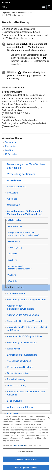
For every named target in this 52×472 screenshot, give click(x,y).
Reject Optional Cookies (26, 461)
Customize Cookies (25, 453)
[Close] (49, 419)
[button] (49, 7)
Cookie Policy (19, 447)
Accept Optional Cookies (26, 469)
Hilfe (4, 6)
